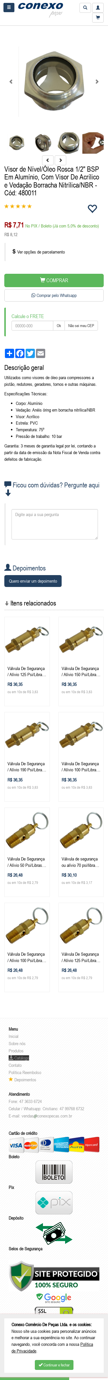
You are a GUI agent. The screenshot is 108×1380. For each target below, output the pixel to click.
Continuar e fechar (54, 1365)
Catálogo (19, 1057)
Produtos (16, 1050)
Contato (15, 1065)
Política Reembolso (25, 1072)
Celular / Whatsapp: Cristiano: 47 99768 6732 (46, 1108)
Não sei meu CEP (81, 325)
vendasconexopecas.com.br (47, 1115)
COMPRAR (54, 280)
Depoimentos (22, 1079)
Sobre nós (17, 1043)
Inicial (13, 1036)
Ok (59, 325)
